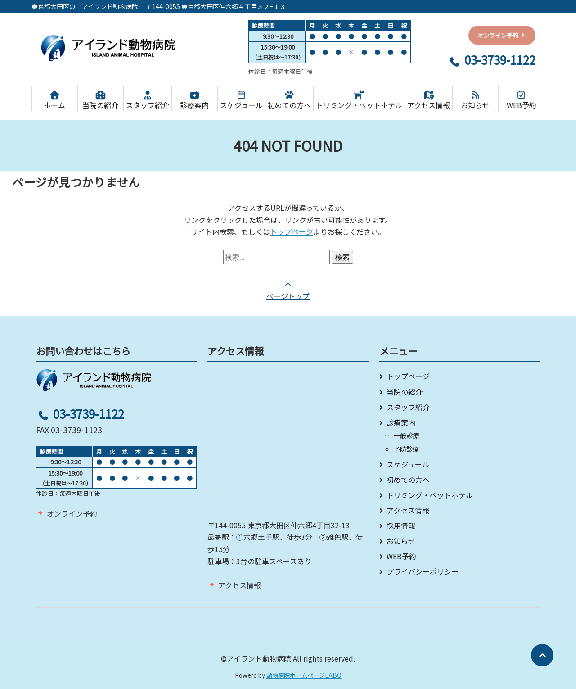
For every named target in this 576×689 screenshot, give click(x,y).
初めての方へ (289, 100)
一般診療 (406, 435)
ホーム (54, 100)
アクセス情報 (428, 100)
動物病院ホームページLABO (304, 675)
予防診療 (406, 448)
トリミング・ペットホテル (359, 100)
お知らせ (475, 100)
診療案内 (194, 100)
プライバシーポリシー (423, 571)
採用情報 (401, 525)
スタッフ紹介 (147, 100)
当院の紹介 (100, 100)
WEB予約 (521, 100)
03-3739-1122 (491, 59)
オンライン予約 (72, 513)
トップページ (291, 231)
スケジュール (241, 100)
